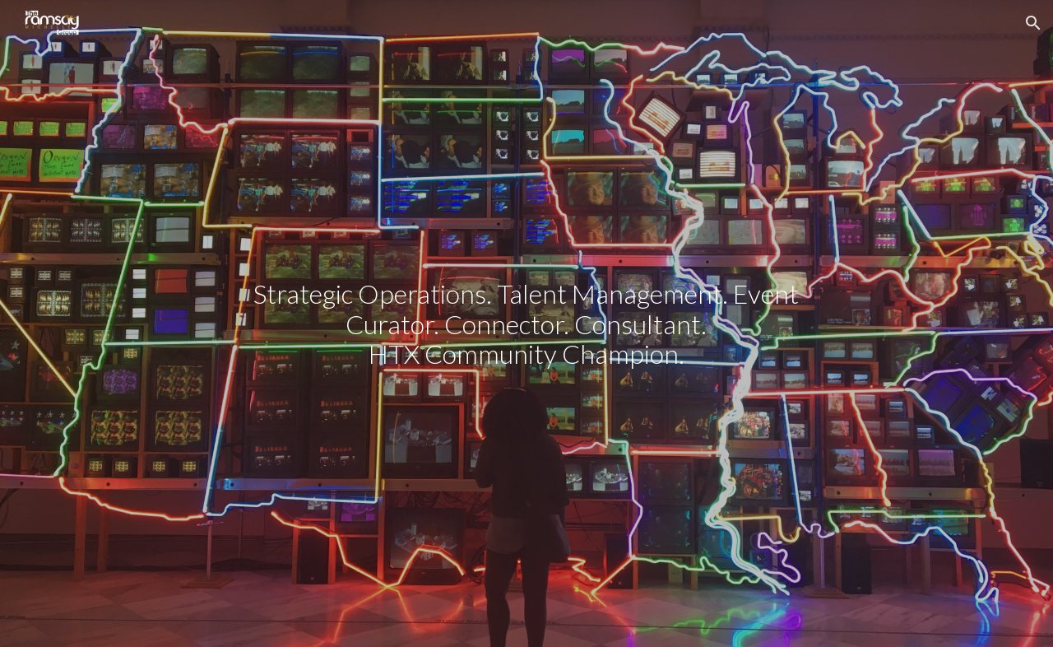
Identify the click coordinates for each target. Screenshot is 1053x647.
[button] (1033, 23)
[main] (526, 323)
